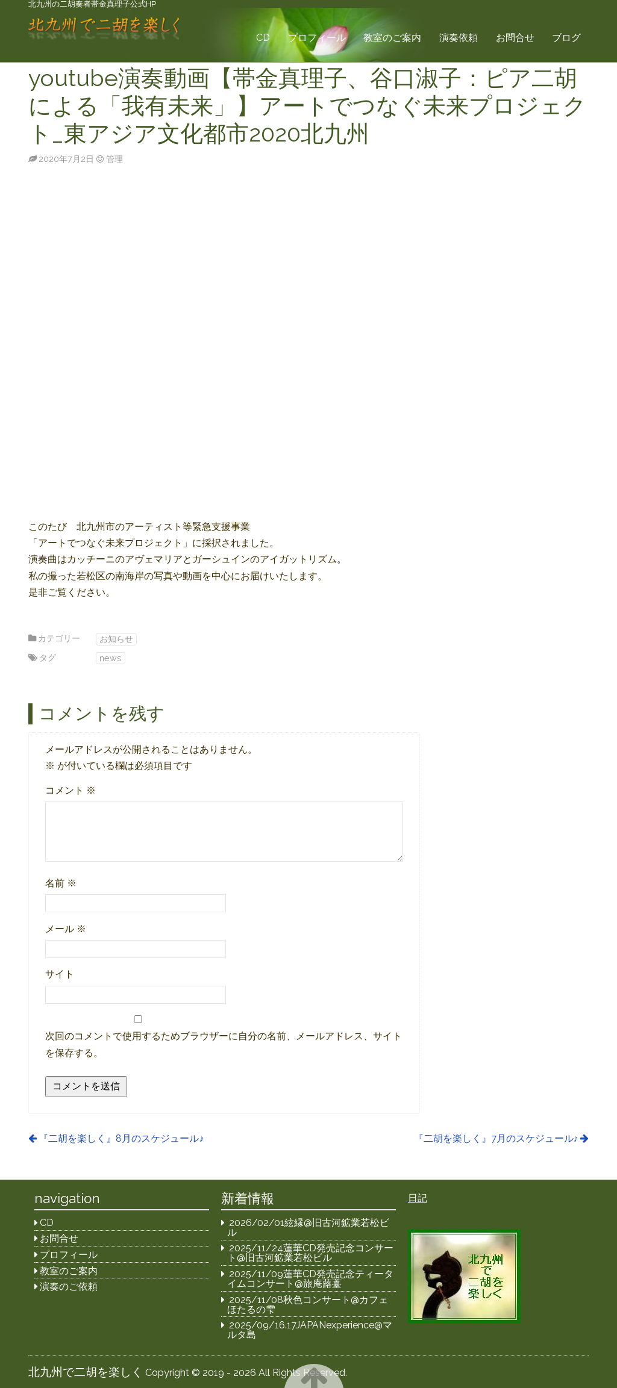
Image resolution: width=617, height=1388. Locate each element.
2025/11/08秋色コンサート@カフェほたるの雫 (308, 1304)
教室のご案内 (392, 37)
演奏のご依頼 (69, 1286)
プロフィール (317, 37)
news (110, 658)
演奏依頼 (458, 37)
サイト (59, 974)
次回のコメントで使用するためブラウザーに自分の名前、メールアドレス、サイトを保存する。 (223, 1044)
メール (65, 929)
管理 (114, 159)
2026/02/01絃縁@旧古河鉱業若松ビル (308, 1227)
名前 (61, 883)
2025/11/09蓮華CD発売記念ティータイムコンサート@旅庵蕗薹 (310, 1278)
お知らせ (116, 638)
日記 (417, 1198)
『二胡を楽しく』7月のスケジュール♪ (496, 1138)
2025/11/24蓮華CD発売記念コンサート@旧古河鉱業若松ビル (310, 1252)
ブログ (566, 37)
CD (263, 37)
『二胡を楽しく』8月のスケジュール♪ (121, 1138)
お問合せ (515, 37)
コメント (70, 790)
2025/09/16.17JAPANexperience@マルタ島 (310, 1329)
